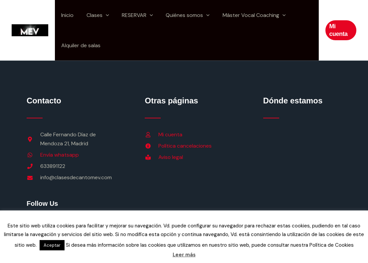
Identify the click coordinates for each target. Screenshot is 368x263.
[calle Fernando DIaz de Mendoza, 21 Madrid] (302, 175)
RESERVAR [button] (132, 15)
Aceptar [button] (52, 245)
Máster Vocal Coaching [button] (244, 15)
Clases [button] (94, 15)
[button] (102, 15)
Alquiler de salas (79, 45)
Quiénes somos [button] (180, 15)
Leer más (184, 254)
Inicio (66, 15)
